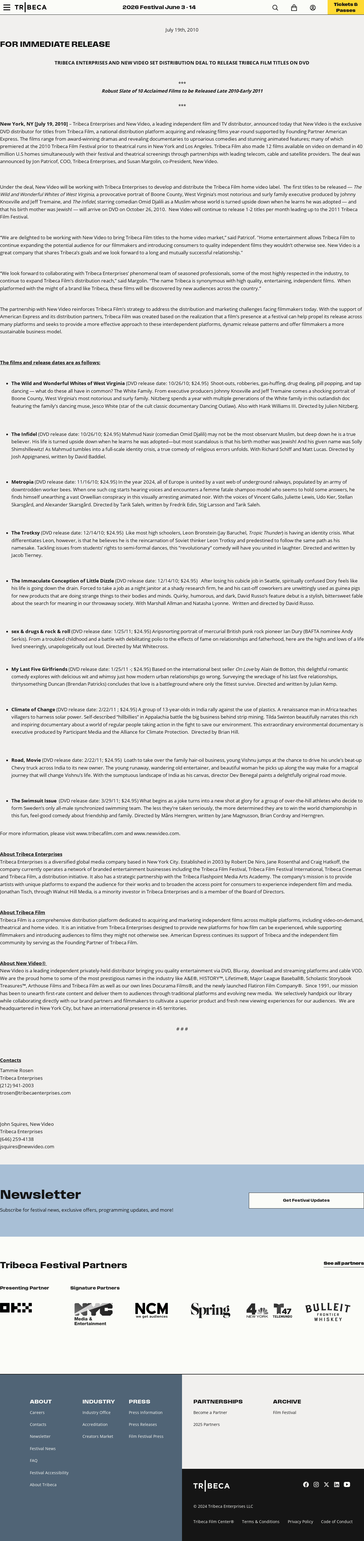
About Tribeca (43, 1484)
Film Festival (284, 1412)
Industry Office (96, 1412)
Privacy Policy (300, 1521)
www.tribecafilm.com (99, 833)
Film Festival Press (146, 1436)
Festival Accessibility (49, 1472)
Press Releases (143, 1424)
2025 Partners (206, 1424)
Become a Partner (210, 1412)
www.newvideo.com (156, 833)
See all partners (344, 1263)
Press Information (146, 1412)
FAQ (34, 1460)
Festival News (43, 1448)
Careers (37, 1412)
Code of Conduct (337, 1521)
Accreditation (95, 1424)
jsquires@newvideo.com (27, 1146)
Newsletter (40, 1436)
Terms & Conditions (261, 1521)
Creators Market (97, 1436)
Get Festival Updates (306, 1200)
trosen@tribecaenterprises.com (35, 1093)
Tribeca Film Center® (213, 1521)
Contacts (38, 1424)
